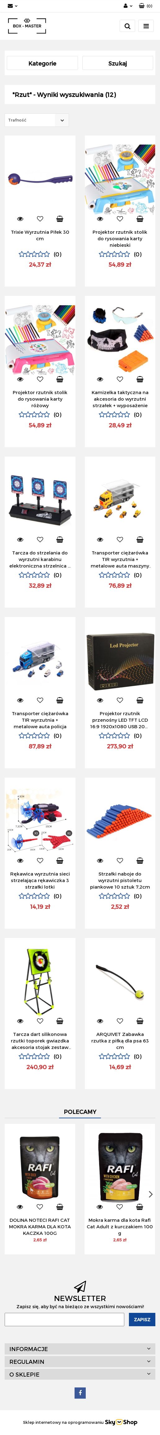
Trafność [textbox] (17, 119)
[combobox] (37, 120)
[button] (145, 6)
